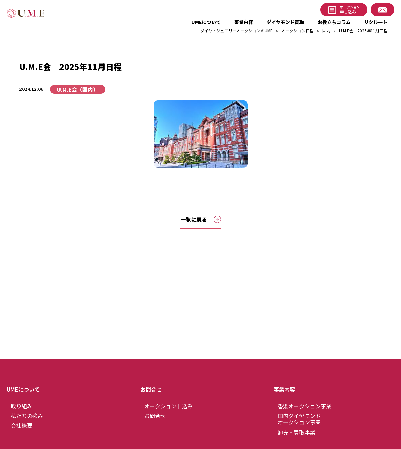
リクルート (376, 21)
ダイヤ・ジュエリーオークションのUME (236, 30)
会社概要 (21, 425)
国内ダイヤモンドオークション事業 (299, 419)
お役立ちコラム (334, 21)
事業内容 (243, 21)
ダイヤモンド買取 (285, 21)
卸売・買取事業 (296, 432)
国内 (326, 30)
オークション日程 (297, 30)
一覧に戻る (200, 219)
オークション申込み (168, 406)
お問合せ (155, 416)
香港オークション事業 (304, 406)
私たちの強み (27, 416)
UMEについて (206, 21)
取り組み (21, 406)
